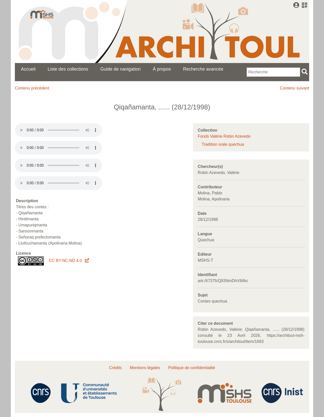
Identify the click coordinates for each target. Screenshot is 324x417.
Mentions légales (145, 368)
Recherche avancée (203, 69)
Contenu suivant (294, 88)
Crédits (115, 368)
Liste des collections (68, 69)
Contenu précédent (32, 88)
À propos (162, 69)
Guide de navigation (120, 69)
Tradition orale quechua (223, 144)
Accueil (28, 69)
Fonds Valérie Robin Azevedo (224, 136)
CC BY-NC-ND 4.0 (68, 260)
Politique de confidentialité (191, 368)
